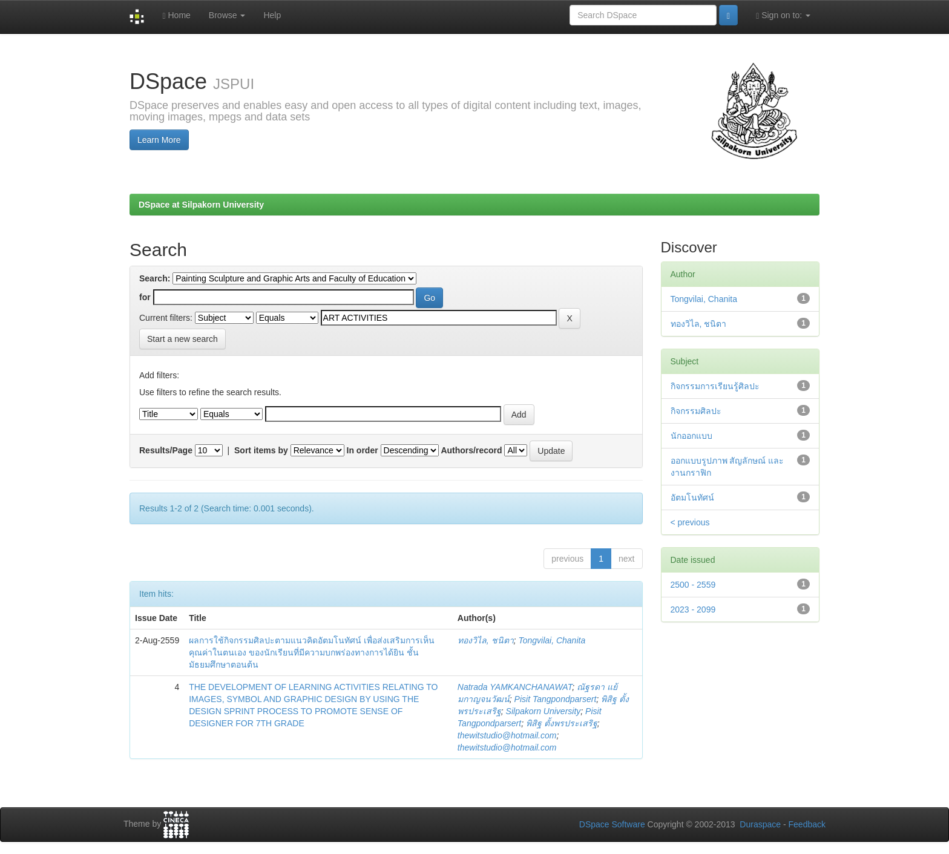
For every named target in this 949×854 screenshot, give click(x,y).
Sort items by (261, 450)
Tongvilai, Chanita (551, 640)
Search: (154, 278)
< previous (690, 522)
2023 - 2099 (693, 609)
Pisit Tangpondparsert (555, 699)
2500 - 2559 (693, 585)
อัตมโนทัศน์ (692, 497)
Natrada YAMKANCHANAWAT (515, 687)
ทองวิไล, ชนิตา (486, 640)
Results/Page (165, 450)
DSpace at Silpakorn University (201, 204)
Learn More (159, 140)
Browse (227, 15)
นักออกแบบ (691, 436)
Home (176, 15)
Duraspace (760, 824)
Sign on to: (783, 15)
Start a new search (182, 339)
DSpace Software (612, 824)
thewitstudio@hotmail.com (507, 735)
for (145, 297)
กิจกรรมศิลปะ (696, 411)
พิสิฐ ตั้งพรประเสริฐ (561, 723)
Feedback (807, 824)
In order (362, 450)
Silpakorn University (543, 711)
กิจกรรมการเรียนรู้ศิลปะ (715, 386)
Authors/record (471, 450)
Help (272, 15)
